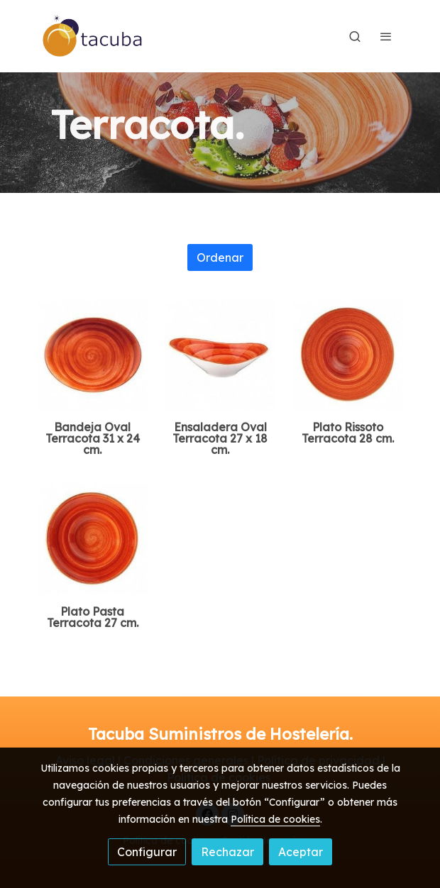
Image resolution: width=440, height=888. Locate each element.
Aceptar (300, 852)
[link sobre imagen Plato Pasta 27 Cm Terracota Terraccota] (92, 539)
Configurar (147, 852)
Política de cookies (275, 819)
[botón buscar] (355, 36)
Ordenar (220, 257)
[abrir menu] (386, 36)
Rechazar (227, 852)
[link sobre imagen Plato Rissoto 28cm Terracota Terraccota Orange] (347, 354)
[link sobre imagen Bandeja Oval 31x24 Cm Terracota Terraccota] (92, 354)
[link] (93, 36)
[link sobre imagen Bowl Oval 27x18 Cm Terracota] (220, 354)
